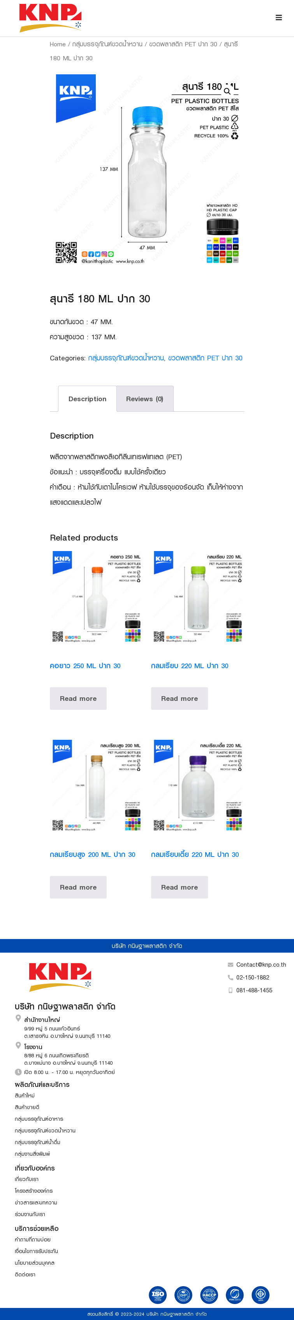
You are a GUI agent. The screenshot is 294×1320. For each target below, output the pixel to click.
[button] (227, 91)
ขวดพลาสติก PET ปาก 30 (183, 43)
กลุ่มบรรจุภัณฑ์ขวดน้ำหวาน (107, 43)
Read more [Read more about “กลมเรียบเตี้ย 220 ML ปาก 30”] (179, 887)
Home (58, 43)
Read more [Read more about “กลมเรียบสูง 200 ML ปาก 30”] (78, 887)
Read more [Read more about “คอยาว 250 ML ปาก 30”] (78, 698)
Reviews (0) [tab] (144, 399)
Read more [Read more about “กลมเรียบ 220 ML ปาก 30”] (179, 698)
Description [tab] (87, 399)
